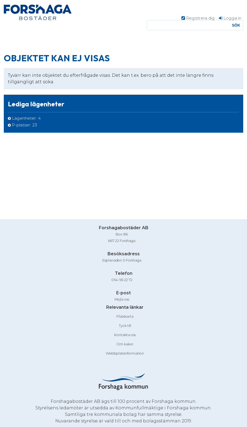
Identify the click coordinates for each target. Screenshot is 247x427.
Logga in (232, 18)
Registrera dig (200, 18)
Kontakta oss (125, 335)
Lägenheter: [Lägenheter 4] (26, 118)
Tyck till (125, 326)
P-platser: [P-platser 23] (24, 125)
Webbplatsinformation (125, 353)
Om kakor (125, 344)
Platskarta (125, 316)
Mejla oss (122, 299)
